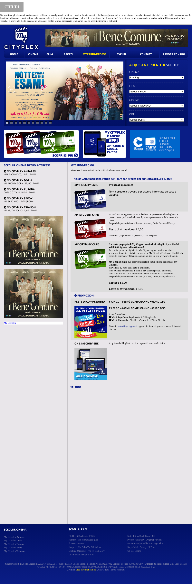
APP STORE (115, 145)
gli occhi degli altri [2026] (82, 536)
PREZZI (68, 54)
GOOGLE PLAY (112, 150)
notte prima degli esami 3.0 (141, 536)
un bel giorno (134, 551)
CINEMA (33, 54)
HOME (14, 54)
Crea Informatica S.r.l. (86, 569)
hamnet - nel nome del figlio (83, 539)
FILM (49, 54)
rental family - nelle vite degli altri (145, 543)
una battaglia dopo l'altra (81, 554)
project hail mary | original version (144, 539)
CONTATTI (146, 54)
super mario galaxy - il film (141, 547)
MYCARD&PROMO (94, 54)
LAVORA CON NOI (174, 54)
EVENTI (121, 54)
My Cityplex (10, 323)
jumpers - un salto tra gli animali (85, 547)
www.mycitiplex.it (117, 253)
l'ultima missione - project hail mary (87, 551)
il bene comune (76, 543)
